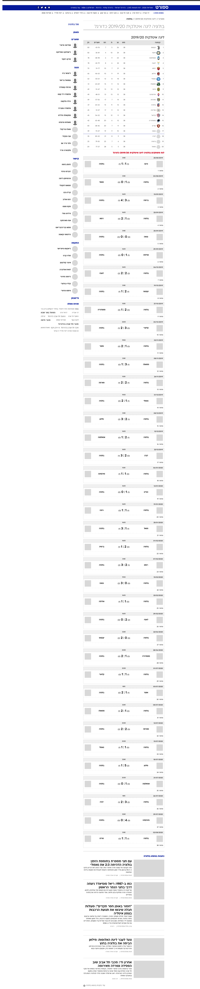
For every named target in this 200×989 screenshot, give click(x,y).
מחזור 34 (157, 772)
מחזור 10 (157, 335)
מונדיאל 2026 (145, 8)
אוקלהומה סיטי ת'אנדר (64, 309)
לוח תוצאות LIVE (131, 8)
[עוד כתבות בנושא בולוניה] (121, 985)
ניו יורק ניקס (52, 328)
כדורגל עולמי (106, 8)
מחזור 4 (158, 225)
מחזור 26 (157, 626)
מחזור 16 (158, 444)
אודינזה (143, 255)
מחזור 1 (158, 171)
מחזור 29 (157, 681)
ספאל (99, 182)
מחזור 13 (158, 389)
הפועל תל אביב (89, 13)
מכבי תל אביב (122, 13)
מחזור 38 (157, 845)
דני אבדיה (143, 13)
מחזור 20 (157, 517)
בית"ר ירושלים (76, 13)
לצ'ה (143, 456)
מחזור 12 (158, 371)
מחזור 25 (157, 608)
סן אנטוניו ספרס (70, 331)
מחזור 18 (158, 481)
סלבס (115, 2)
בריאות (94, 2)
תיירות (85, 2)
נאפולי (143, 401)
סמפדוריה (99, 310)
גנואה (143, 237)
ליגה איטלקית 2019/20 (143, 19)
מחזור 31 (158, 718)
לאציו (99, 273)
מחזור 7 (158, 280)
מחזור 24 (157, 590)
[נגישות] (3, 2)
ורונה (144, 164)
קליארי (143, 328)
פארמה (99, 383)
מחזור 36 (157, 809)
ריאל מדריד (56, 13)
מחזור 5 (158, 244)
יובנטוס (143, 291)
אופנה (66, 2)
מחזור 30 (157, 699)
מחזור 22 (157, 554)
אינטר (99, 346)
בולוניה (127, 19)
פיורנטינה (99, 474)
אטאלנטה (99, 437)
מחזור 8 (158, 298)
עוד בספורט (73, 8)
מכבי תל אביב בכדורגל (66, 324)
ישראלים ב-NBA (85, 8)
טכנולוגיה (75, 2)
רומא (99, 219)
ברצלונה (65, 13)
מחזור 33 (157, 754)
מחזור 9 (158, 316)
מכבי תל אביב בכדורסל (67, 328)
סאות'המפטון (42, 328)
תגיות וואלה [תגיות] (70, 304)
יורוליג (40, 316)
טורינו (143, 492)
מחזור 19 (158, 499)
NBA (74, 309)
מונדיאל (132, 2)
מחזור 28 (157, 663)
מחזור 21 (158, 535)
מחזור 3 (158, 207)
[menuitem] (148, 2)
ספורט (141, 2)
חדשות (150, 2)
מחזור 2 (158, 189)
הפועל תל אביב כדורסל (54, 316)
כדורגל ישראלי (117, 8)
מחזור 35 (157, 791)
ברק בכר (41, 309)
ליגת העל (72, 320)
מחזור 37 (157, 827)
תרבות (123, 2)
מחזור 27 (157, 645)
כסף (108, 2)
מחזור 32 (157, 736)
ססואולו (144, 364)
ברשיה (143, 200)
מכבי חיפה (110, 13)
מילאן (99, 419)
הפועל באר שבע (45, 313)
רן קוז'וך (54, 331)
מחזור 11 (158, 353)
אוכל (101, 2)
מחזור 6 (158, 262)
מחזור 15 (158, 426)
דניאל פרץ (133, 13)
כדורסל (96, 8)
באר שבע (101, 13)
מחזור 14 (158, 408)
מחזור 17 (158, 462)
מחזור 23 (157, 572)
